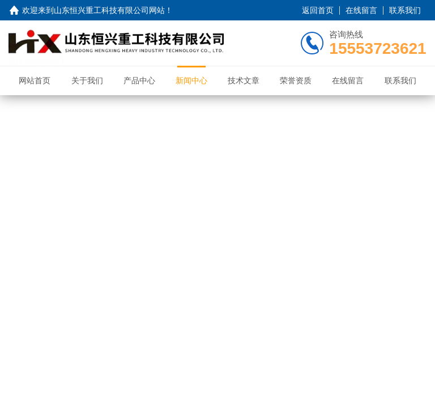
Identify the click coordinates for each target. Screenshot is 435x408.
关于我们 (87, 80)
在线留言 (361, 10)
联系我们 (405, 10)
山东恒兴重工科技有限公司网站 (109, 10)
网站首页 (34, 80)
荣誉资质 (296, 80)
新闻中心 (191, 80)
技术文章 (243, 80)
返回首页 (318, 10)
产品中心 (139, 80)
